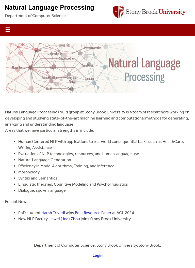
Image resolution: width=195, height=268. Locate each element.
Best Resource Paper (93, 212)
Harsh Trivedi (53, 212)
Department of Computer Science (35, 15)
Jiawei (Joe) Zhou (64, 218)
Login (97, 255)
